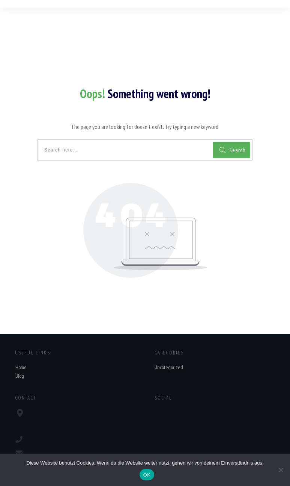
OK (146, 475)
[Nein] (280, 470)
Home (21, 367)
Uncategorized (169, 367)
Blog (19, 375)
